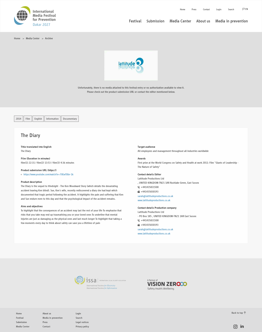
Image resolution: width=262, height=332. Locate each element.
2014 (18, 118)
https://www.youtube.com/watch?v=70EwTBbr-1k (48, 174)
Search (231, 9)
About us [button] (203, 21)
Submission (21, 322)
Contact (206, 9)
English (38, 118)
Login (218, 9)
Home (182, 9)
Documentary (70, 118)
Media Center (32, 38)
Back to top (237, 312)
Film (28, 118)
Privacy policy (82, 326)
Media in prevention (53, 317)
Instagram (236, 327)
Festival (20, 317)
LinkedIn (243, 327)
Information (52, 118)
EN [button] (246, 9)
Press (194, 9)
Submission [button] (155, 21)
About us (47, 313)
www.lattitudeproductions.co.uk (154, 200)
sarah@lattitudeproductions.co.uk (155, 196)
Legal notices (82, 322)
